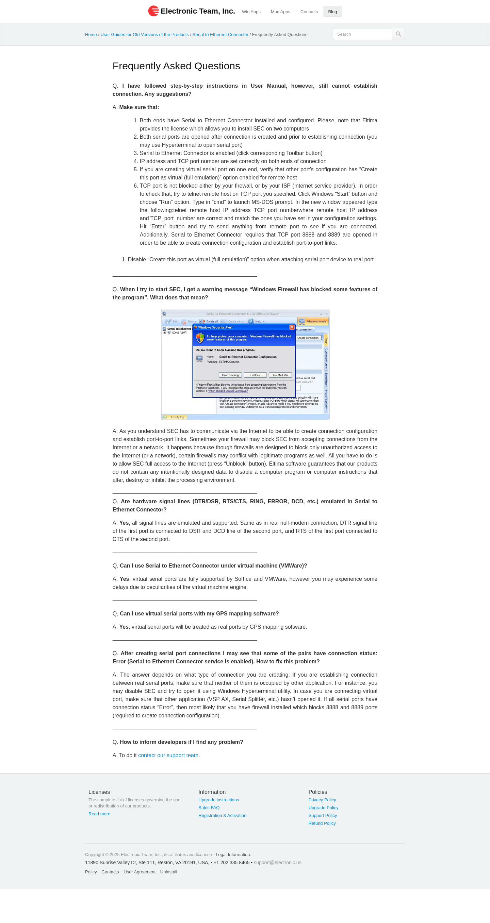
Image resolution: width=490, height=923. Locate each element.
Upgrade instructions (218, 799)
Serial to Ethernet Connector (220, 34)
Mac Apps (280, 11)
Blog (332, 11)
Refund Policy (322, 823)
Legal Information (233, 854)
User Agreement (140, 871)
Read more (99, 813)
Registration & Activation (222, 815)
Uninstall (168, 871)
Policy (91, 871)
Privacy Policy (322, 799)
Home (91, 34)
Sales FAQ (208, 807)
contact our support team (168, 755)
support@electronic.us (277, 862)
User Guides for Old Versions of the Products (145, 34)
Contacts (309, 11)
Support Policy (323, 815)
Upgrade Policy (324, 807)
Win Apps (251, 11)
